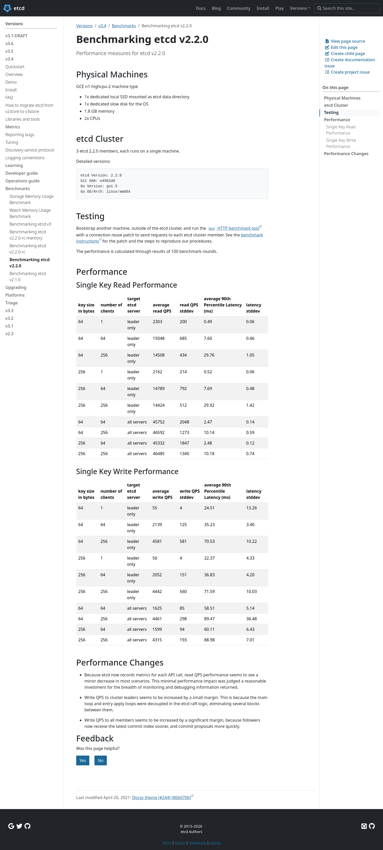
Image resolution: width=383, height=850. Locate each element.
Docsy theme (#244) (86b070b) (161, 797)
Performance (337, 119)
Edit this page (341, 47)
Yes (83, 760)
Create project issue (347, 72)
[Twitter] (19, 826)
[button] (300, 8)
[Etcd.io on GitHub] (372, 826)
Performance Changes (346, 153)
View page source (345, 41)
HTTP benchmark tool (233, 228)
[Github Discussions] (27, 826)
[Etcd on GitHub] (364, 826)
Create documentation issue (350, 63)
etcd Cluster (336, 105)
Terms (166, 842)
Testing (331, 112)
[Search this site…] (347, 8)
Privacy (180, 842)
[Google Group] (11, 826)
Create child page (345, 53)
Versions (84, 26)
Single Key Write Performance (341, 143)
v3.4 (102, 26)
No (100, 760)
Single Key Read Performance (340, 130)
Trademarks (197, 842)
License (215, 842)
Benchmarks (124, 26)
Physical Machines (342, 98)
